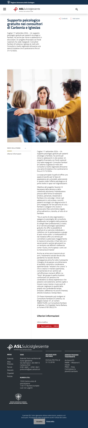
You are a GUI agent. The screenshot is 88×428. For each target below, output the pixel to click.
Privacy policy (50, 421)
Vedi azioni (75, 18)
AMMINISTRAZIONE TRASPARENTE (72, 356)
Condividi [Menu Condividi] (63, 18)
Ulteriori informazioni (14, 154)
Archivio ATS (69, 360)
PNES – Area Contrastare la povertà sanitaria (71, 369)
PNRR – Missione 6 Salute (72, 363)
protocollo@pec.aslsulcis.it (30, 369)
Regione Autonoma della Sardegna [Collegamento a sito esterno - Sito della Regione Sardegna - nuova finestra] (22, 2)
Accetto (39, 421)
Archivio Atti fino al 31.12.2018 (53, 361)
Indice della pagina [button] (13, 148)
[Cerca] (76, 9)
